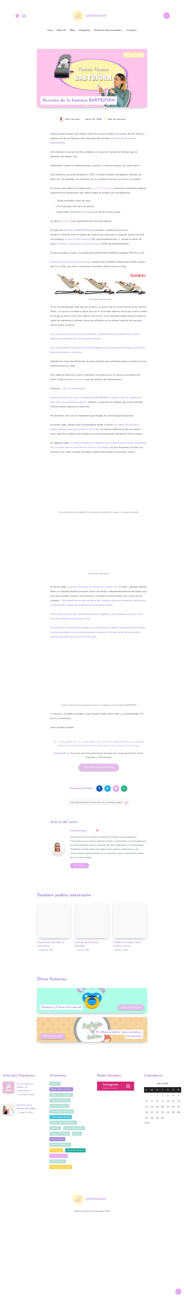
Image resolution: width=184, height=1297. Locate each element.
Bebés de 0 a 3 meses (78, 742)
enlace (66, 221)
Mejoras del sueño (98, 746)
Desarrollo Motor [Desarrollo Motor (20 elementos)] (59, 1106)
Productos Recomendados (107, 30)
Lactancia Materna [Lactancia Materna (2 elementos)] (74, 1128)
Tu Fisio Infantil (116, 746)
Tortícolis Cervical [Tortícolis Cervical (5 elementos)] (75, 1150)
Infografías (84, 30)
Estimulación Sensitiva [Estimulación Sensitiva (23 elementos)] (61, 1111)
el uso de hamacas (102, 188)
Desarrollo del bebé (80, 753)
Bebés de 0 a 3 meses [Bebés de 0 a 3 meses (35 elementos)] (61, 1089)
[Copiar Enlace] (98, 802)
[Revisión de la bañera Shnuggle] (8, 1108)
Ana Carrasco (78, 830)
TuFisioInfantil (105, 757)
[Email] (24, 16)
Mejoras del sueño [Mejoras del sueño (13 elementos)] (59, 1134)
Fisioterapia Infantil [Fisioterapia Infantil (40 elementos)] (60, 1117)
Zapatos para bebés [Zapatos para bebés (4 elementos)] (60, 1167)
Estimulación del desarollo (104, 753)
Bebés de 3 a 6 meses (101, 742)
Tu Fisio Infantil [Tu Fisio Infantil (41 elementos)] (58, 1156)
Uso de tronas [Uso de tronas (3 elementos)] (57, 1161)
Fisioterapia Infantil (78, 746)
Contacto (132, 30)
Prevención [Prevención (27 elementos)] (56, 1150)
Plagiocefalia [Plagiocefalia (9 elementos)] (57, 1139)
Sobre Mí (61, 30)
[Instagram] (17, 16)
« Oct (147, 1122)
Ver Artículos (80, 865)
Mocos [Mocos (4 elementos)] (77, 1134)
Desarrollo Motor (122, 742)
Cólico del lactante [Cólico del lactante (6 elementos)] (60, 1100)
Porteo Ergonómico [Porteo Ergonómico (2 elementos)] (60, 1145)
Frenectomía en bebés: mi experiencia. (25, 1087)
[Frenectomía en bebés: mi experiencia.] (8, 1087)
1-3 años (61, 742)
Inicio (50, 30)
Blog (72, 30)
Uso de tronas (132, 746)
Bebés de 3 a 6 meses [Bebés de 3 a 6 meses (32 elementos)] (61, 1095)
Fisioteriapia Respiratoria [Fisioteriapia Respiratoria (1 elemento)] (63, 1123)
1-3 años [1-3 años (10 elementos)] (55, 1084)
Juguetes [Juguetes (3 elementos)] (55, 1128)
